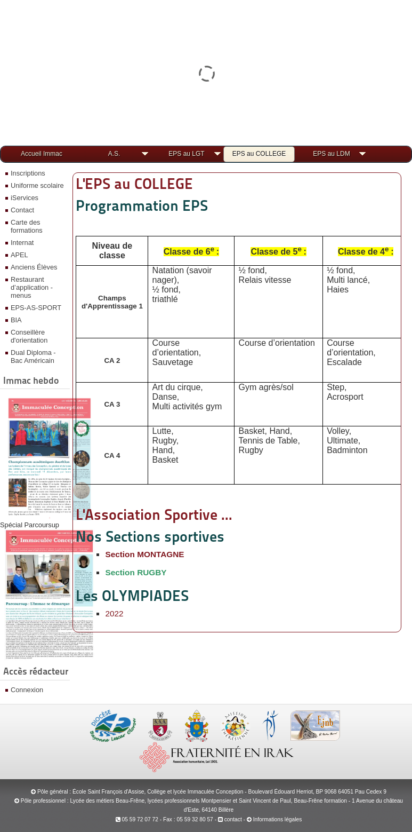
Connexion (27, 690)
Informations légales (277, 819)
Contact (22, 210)
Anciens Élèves (34, 267)
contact (230, 819)
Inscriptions (28, 173)
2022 (114, 613)
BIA (16, 320)
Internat (22, 243)
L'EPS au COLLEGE (134, 184)
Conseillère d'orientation (29, 336)
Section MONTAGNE (144, 554)
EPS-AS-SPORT (36, 308)
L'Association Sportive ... (154, 514)
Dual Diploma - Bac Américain (33, 356)
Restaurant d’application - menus (32, 287)
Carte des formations (27, 226)
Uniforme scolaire (37, 185)
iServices (24, 198)
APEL (19, 255)
